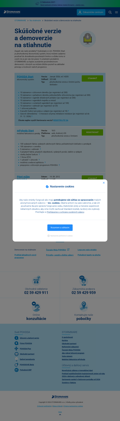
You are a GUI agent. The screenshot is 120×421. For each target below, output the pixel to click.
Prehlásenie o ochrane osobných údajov (65, 212)
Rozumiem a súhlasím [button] (60, 227)
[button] (60, 236)
